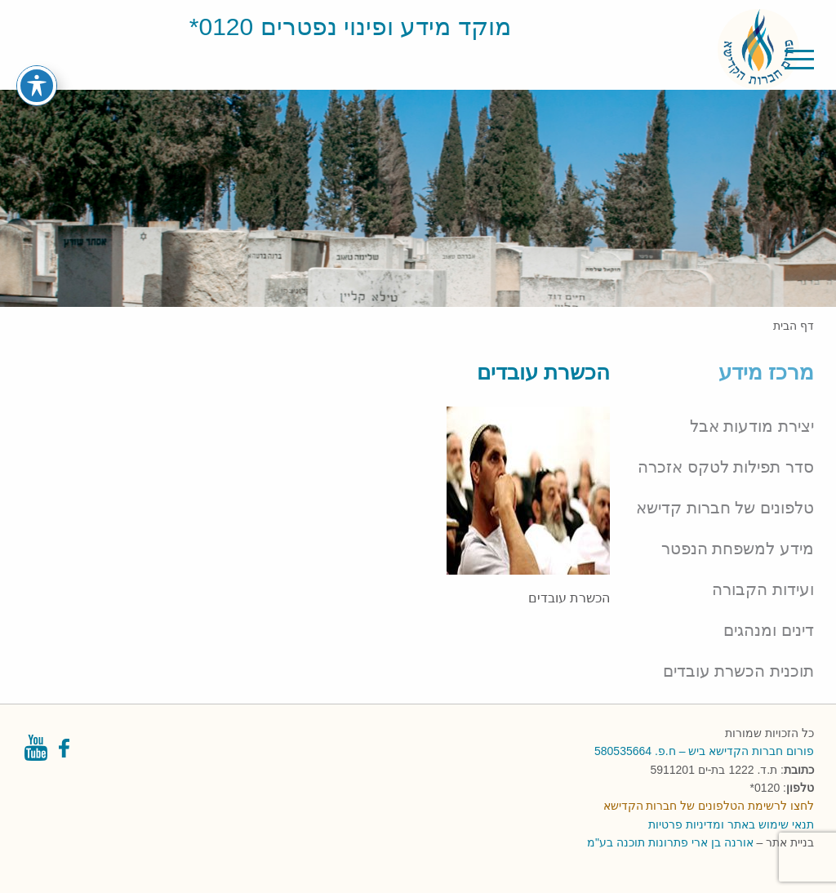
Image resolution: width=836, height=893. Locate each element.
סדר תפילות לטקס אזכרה (726, 467)
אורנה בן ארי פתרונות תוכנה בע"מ (670, 842)
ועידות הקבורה (763, 589)
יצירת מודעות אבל (752, 426)
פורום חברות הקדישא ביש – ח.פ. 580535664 (704, 750)
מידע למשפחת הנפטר (737, 548)
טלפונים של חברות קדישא (725, 508)
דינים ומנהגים (768, 630)
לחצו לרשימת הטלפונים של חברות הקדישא (708, 805)
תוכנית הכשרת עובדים (738, 671)
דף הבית (793, 325)
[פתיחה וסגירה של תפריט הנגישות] (36, 65)
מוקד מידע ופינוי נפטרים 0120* (350, 26)
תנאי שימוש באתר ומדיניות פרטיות (731, 824)
